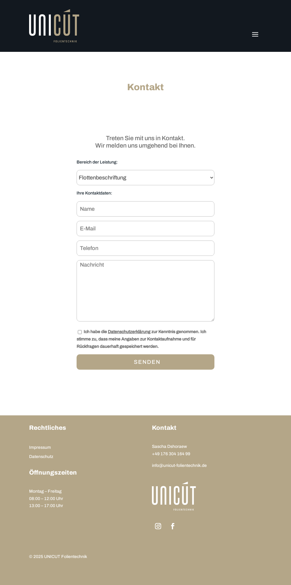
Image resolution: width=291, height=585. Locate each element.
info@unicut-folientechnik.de (179, 465)
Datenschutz (41, 457)
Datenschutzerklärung (129, 331)
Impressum (40, 447)
